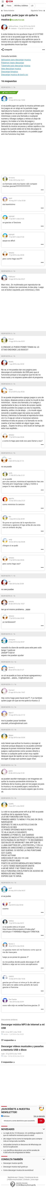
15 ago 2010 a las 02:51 (17, 341)
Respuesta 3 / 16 (8, 333)
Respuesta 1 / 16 (8, 87)
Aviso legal (34, 1179)
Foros (9, 6)
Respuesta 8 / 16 (8, 596)
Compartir (8, 50)
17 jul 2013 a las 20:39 (25, 28)
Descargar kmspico (9, 71)
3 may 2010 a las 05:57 (16, 642)
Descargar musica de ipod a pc (14, 74)
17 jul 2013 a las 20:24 (16, 560)
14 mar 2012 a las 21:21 (17, 501)
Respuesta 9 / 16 (8, 634)
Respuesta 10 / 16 (8, 662)
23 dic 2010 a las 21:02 (16, 773)
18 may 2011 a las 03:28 (17, 201)
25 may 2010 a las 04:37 (17, 890)
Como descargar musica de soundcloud (18, 1170)
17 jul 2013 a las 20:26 (16, 437)
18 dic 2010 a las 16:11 (17, 180)
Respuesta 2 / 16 (8, 271)
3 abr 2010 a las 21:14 (16, 461)
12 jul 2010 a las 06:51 (16, 923)
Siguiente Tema (36, 11)
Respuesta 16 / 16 (8, 883)
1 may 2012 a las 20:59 (17, 519)
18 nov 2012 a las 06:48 (17, 542)
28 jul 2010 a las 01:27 (16, 670)
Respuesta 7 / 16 (8, 576)
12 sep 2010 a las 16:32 (17, 979)
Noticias (5, 1116)
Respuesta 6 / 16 (8, 453)
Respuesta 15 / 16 (8, 798)
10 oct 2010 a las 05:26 (17, 392)
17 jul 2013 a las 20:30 (16, 255)
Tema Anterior (9, 11)
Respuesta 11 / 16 (8, 684)
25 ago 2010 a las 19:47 (17, 692)
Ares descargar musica (11, 69)
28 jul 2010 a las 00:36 (16, 946)
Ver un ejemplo (39, 1116)
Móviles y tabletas (21, 6)
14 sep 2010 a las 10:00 (17, 100)
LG (32, 6)
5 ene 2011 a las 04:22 (16, 806)
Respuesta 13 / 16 (8, 730)
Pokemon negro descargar (12, 63)
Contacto (27, 1179)
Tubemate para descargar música (15, 66)
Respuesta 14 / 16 (8, 765)
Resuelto (15, 20)
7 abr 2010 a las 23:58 (16, 584)
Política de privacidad (15, 1179)
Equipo (21, 1177)
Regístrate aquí (13, 1177)
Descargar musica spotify (13, 1163)
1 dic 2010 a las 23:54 (16, 1002)
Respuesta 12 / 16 (8, 707)
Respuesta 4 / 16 (8, 356)
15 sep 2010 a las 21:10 (17, 715)
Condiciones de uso (31, 1177)
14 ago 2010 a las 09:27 (17, 279)
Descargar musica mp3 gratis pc (15, 1167)
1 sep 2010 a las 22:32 (16, 364)
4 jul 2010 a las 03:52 (16, 905)
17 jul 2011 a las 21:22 (16, 219)
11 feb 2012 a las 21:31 (17, 475)
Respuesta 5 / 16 (8, 384)
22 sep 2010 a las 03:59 (17, 737)
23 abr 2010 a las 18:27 (17, 604)
